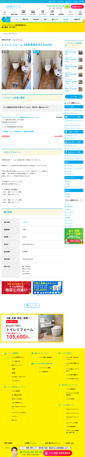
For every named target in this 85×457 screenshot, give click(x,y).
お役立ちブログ (49, 424)
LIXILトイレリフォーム (70, 393)
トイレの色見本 (68, 383)
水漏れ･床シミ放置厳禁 (52, 421)
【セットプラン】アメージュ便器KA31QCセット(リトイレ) (20, 117)
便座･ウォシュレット (14, 367)
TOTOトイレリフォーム (70, 390)
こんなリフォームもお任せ (16, 394)
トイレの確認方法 (68, 379)
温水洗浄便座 (14, 12)
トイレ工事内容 (13, 383)
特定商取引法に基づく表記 (76, 440)
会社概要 (75, 1)
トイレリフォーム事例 (42, 370)
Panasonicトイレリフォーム (71, 395)
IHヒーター (33, 12)
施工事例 (65, 19)
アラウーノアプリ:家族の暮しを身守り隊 (72, 402)
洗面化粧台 (61, 12)
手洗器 (11, 369)
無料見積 (77, 6)
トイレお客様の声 (40, 372)
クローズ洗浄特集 (68, 399)
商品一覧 (25, 19)
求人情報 (81, 1)
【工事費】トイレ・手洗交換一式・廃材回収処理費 (17, 131)
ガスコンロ (23, 12)
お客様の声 (77, 19)
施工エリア (55, 19)
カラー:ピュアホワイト (9, 124)
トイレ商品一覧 (13, 365)
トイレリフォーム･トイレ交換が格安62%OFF (13, 1)
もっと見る (76, 96)
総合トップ (68, 421)
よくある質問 (60, 1)
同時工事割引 (8, 412)
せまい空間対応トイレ (15, 389)
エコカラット (12, 396)
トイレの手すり (13, 376)
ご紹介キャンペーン (10, 415)
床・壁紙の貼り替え (14, 385)
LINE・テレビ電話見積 (31, 415)
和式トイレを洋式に (14, 387)
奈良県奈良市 (26, 227)
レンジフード (42, 12)
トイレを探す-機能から (69, 369)
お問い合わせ (68, 1)
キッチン (71, 12)
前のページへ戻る (28, 311)
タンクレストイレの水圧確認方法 (72, 381)
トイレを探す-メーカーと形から (72, 367)
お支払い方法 (52, 1)
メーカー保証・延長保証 (42, 363)
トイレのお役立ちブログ (70, 371)
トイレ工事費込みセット (15, 363)
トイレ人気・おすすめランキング (72, 363)
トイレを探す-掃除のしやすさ (71, 365)
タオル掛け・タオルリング (16, 373)
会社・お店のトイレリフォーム (17, 392)
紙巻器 (11, 371)
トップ (15, 19)
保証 (45, 19)
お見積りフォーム (30, 412)
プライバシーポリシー (62, 440)
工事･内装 (36, 19)
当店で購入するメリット (20, 6)
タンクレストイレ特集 (69, 397)
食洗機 (52, 12)
